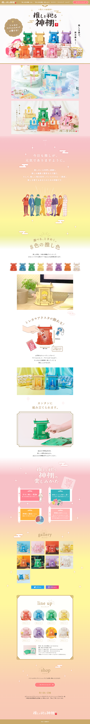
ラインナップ (61, 2)
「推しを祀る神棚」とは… (27, 2)
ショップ (67, 2)
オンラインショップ (81, 2)
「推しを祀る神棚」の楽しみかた (42, 2)
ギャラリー (53, 2)
